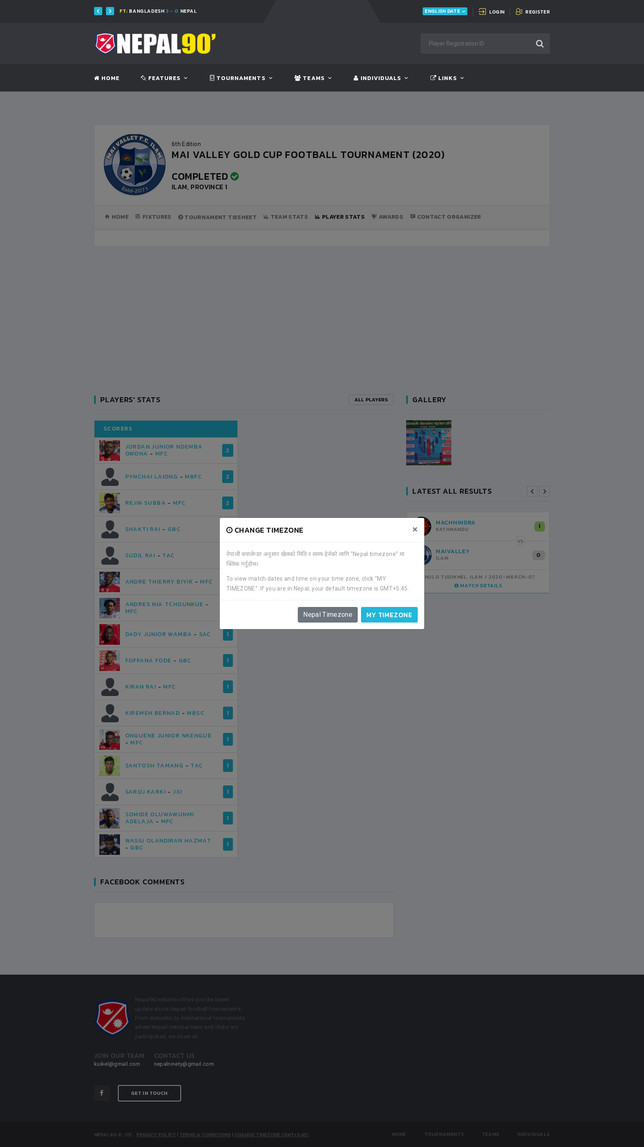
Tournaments (238, 78)
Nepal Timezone (327, 614)
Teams (309, 78)
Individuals (377, 78)
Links (443, 78)
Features (160, 78)
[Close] (415, 529)
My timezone (389, 615)
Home (107, 78)
